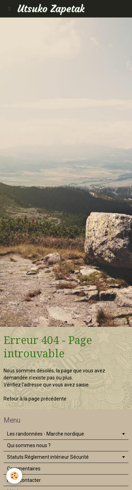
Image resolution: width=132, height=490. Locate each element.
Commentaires (23, 468)
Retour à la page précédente (35, 399)
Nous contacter (24, 480)
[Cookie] (14, 476)
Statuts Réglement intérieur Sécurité (48, 457)
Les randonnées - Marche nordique (45, 434)
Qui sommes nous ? (29, 445)
